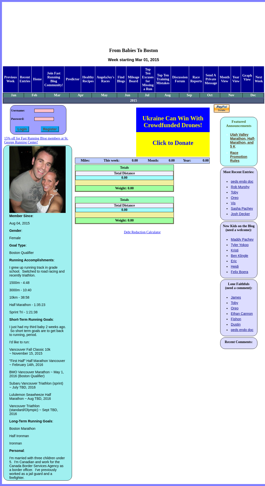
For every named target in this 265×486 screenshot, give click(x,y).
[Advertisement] (133, 21)
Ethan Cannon (242, 314)
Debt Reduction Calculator (142, 232)
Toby (234, 192)
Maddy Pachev (242, 239)
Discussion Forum (180, 79)
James (236, 297)
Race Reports (196, 79)
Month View (224, 79)
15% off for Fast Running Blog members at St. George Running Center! (36, 140)
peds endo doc (242, 181)
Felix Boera (239, 272)
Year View (236, 79)
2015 (133, 100)
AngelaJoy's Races (105, 79)
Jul (147, 95)
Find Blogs (121, 79)
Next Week (259, 79)
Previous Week (10, 79)
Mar (57, 95)
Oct (210, 95)
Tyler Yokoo (240, 245)
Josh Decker (240, 214)
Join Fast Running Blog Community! (53, 79)
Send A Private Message (211, 79)
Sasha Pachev (242, 208)
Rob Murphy (240, 187)
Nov (231, 95)
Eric (234, 261)
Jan (13, 95)
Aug (168, 95)
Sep (189, 95)
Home (37, 79)
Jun (127, 95)
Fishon (236, 319)
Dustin (236, 324)
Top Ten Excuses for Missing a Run (148, 79)
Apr (81, 95)
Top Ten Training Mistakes (162, 79)
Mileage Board (133, 79)
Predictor (73, 79)
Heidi (235, 266)
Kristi (235, 250)
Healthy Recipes (88, 79)
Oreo (235, 198)
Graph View (247, 77)
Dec (253, 95)
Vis (233, 203)
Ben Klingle (239, 256)
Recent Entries (25, 79)
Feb (34, 95)
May (104, 95)
